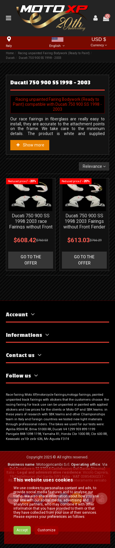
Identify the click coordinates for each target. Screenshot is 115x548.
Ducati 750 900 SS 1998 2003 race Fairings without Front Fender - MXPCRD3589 (31, 227)
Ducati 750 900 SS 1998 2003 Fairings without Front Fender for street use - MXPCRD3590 (84, 227)
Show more (30, 145)
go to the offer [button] (31, 260)
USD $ (99, 42)
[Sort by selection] (94, 166)
